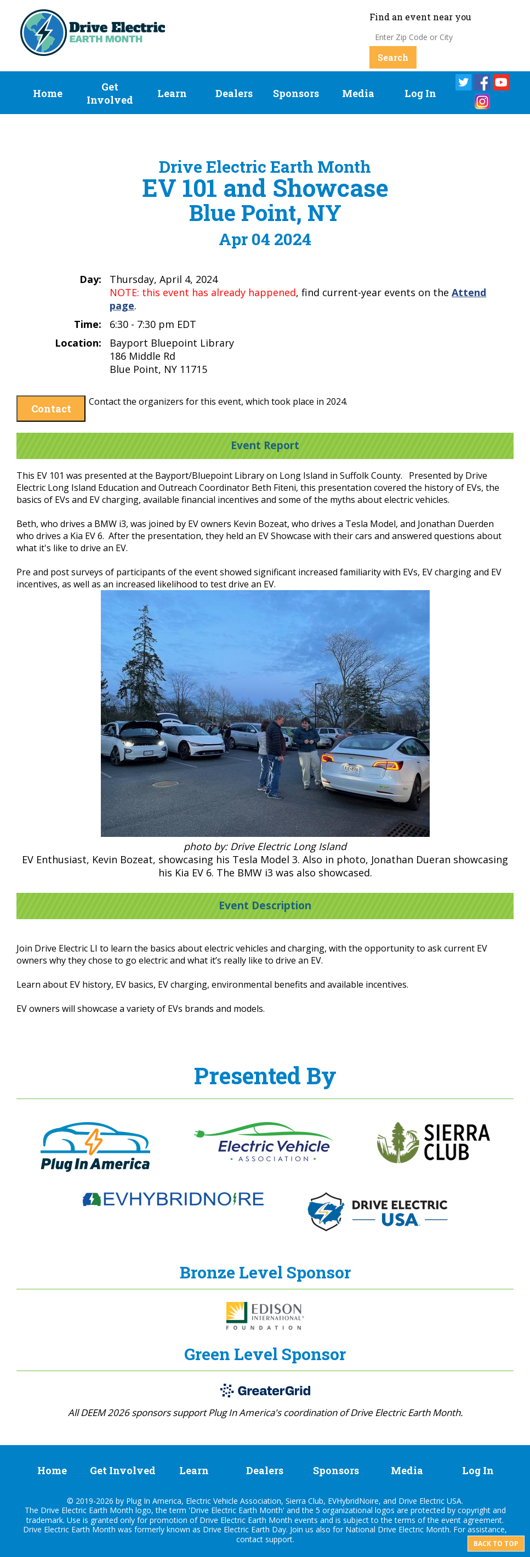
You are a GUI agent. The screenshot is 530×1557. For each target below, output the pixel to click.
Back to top (496, 1543)
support (279, 1539)
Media (358, 93)
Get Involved (110, 93)
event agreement (471, 1520)
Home (47, 93)
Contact (51, 408)
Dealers (234, 93)
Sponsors (296, 93)
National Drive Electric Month (397, 1529)
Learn (172, 93)
